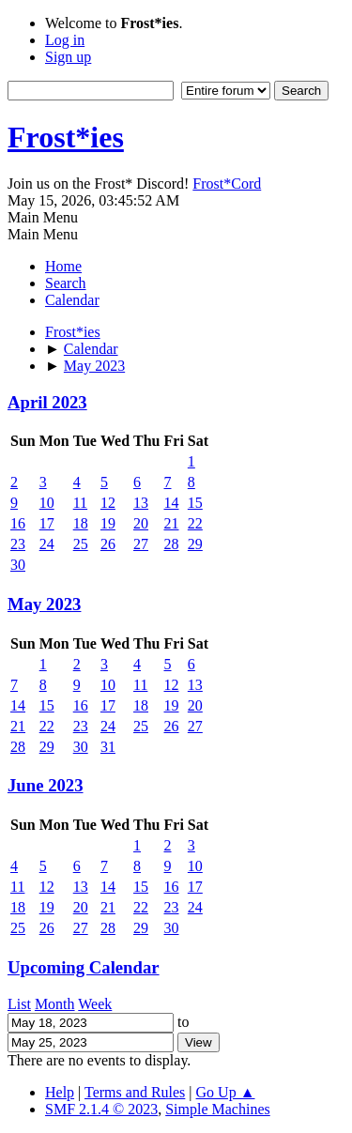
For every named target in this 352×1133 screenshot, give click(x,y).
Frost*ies (66, 137)
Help (59, 1092)
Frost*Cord (226, 183)
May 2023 (44, 604)
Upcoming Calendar (84, 967)
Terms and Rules (134, 1092)
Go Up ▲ (225, 1092)
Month (55, 1004)
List (19, 1004)
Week (95, 1004)
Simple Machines (217, 1109)
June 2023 (46, 785)
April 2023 (47, 402)
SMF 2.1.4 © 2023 (101, 1109)
